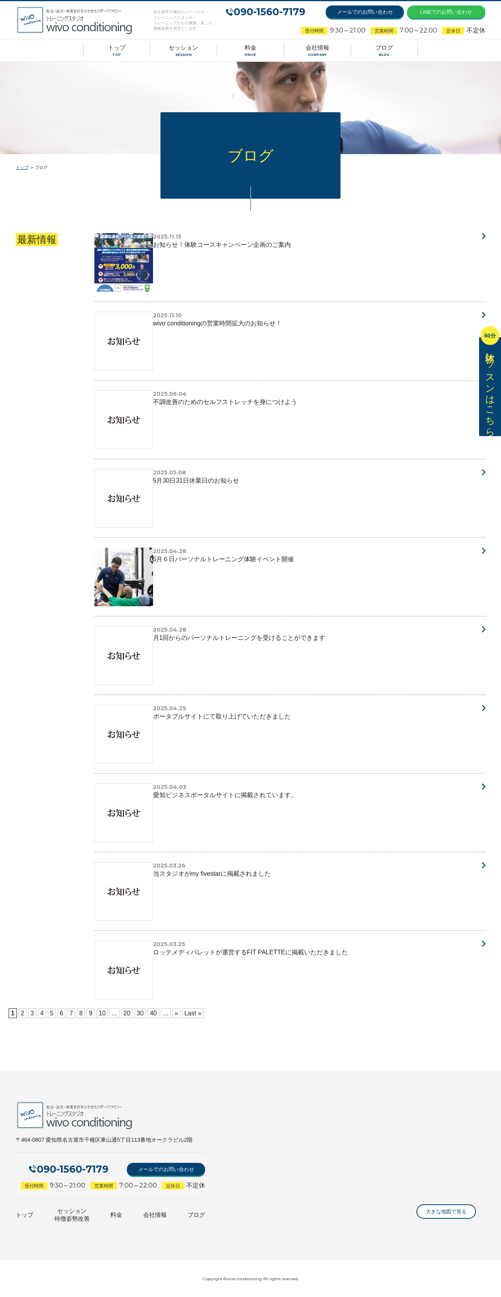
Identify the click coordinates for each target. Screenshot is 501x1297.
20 (126, 1013)
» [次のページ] (176, 1013)
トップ (22, 167)
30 (140, 1013)
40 (153, 1013)
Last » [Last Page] (193, 1013)
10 (102, 1013)
